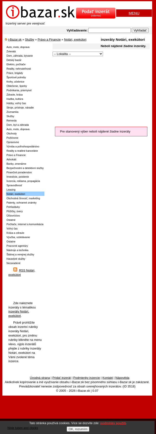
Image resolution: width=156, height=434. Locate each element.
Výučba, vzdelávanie (18, 237)
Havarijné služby (15, 258)
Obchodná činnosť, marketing (23, 198)
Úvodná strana (40, 378)
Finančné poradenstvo (19, 172)
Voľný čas (12, 228)
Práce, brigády (14, 73)
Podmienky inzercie (86, 378)
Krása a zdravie (15, 232)
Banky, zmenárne (16, 163)
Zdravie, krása (14, 94)
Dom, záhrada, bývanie (19, 55)
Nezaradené (13, 263)
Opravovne (12, 142)
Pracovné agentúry (17, 245)
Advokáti (11, 159)
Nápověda (122, 378)
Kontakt (107, 378)
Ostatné (10, 219)
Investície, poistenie (17, 176)
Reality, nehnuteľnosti (18, 68)
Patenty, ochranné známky (21, 202)
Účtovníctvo (13, 215)
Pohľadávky (13, 206)
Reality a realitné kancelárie (22, 150)
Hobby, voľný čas (16, 103)
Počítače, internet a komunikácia (24, 224)
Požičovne (12, 137)
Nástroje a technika (17, 250)
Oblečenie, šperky (16, 85)
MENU (134, 13)
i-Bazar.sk (15, 39)
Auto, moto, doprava (18, 47)
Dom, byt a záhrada (17, 124)
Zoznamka (12, 111)
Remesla (11, 120)
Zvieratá (11, 51)
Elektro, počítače (15, 64)
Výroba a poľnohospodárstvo (22, 146)
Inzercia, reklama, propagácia (23, 181)
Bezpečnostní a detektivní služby (25, 168)
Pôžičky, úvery (14, 211)
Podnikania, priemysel (18, 90)
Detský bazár (13, 60)
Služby (29, 39)
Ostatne (10, 241)
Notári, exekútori (75, 39)
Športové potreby (16, 77)
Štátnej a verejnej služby (20, 254)
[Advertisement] (98, 90)
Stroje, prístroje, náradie (20, 107)
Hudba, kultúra (14, 98)
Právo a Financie (49, 39)
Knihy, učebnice (15, 81)
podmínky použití (113, 423)
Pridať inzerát (61, 378)
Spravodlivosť (14, 185)
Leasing (10, 189)
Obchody (11, 133)
